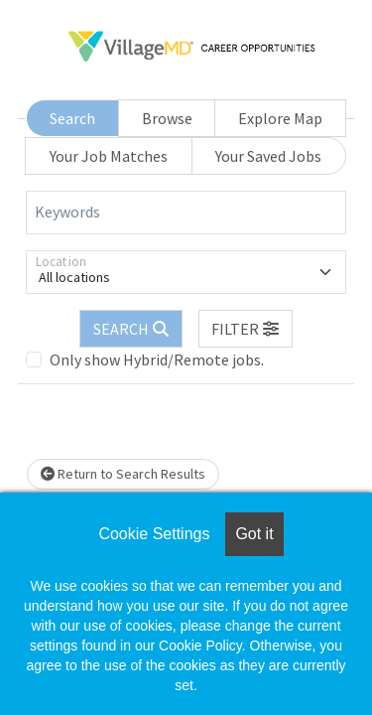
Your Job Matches (109, 156)
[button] (246, 329)
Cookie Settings (153, 533)
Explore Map (280, 118)
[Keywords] (186, 212)
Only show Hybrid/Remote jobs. (157, 359)
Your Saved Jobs (268, 156)
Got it (254, 533)
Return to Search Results (123, 474)
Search (72, 118)
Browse (167, 118)
